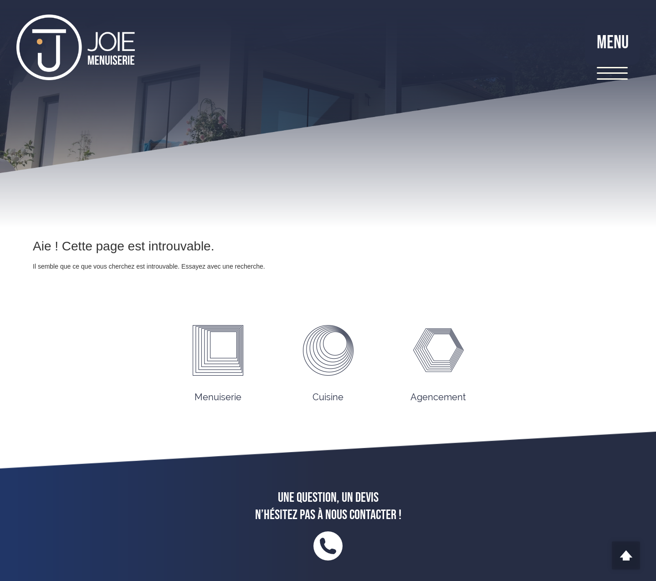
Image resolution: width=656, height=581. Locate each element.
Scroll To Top (626, 555)
